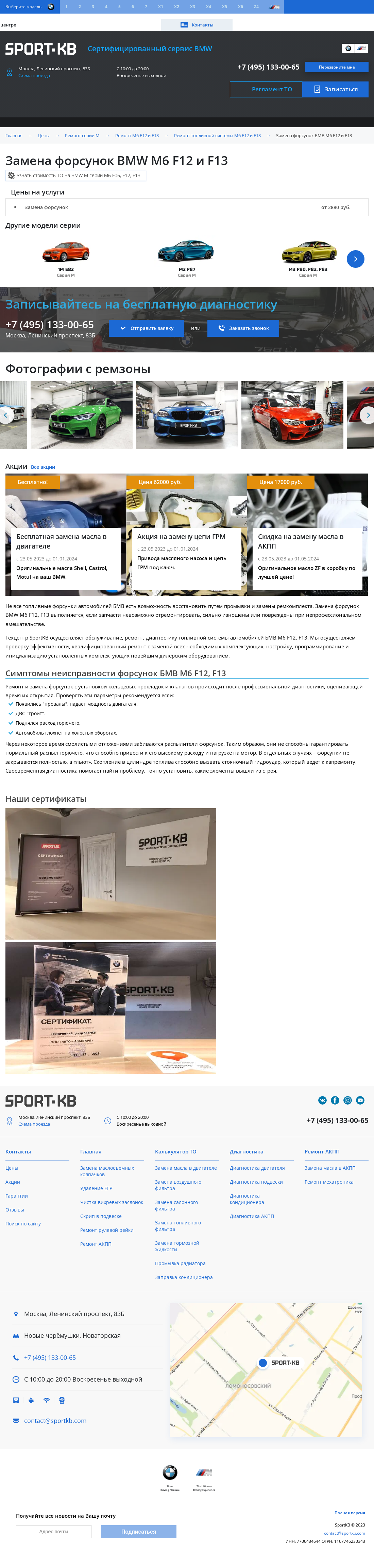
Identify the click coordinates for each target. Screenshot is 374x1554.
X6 (240, 7)
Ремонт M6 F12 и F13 (137, 131)
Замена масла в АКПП (330, 1163)
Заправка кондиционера (184, 1272)
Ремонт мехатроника (329, 1177)
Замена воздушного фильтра (178, 1180)
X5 (224, 7)
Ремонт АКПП (96, 1239)
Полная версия (350, 1510)
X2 (176, 7)
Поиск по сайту (23, 1219)
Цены (43, 19)
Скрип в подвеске (101, 1211)
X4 (208, 7)
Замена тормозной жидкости (177, 1241)
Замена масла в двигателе (186, 1163)
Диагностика (247, 1146)
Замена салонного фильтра (176, 1200)
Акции (68, 19)
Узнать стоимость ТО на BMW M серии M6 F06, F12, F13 (78, 170)
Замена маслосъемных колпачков (107, 1166)
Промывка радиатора (180, 1258)
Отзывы (14, 1205)
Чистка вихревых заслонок (111, 1197)
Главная (13, 131)
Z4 (256, 7)
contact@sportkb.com (55, 1416)
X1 (160, 7)
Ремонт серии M (82, 131)
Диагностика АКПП (252, 1211)
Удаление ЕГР (96, 1183)
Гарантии (16, 1191)
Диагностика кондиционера (247, 1194)
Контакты (343, 19)
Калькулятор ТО (106, 19)
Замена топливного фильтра (178, 1221)
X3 (192, 7)
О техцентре (152, 19)
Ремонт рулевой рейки (107, 1225)
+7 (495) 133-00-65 (269, 62)
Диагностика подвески (256, 1177)
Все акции (43, 462)
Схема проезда (34, 71)
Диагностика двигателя (257, 1163)
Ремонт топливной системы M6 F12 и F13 (217, 131)
